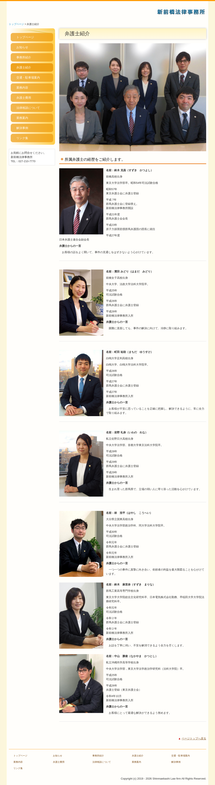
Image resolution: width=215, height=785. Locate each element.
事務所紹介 (23, 57)
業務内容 (22, 87)
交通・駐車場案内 (28, 77)
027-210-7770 (26, 161)
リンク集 (22, 138)
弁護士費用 (23, 97)
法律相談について (28, 107)
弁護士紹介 (23, 67)
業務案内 (22, 118)
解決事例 (22, 128)
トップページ (25, 37)
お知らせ (22, 47)
